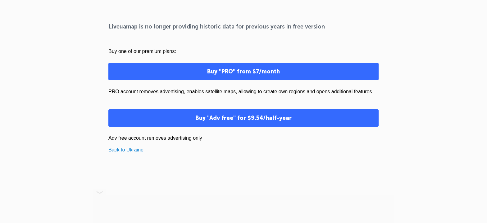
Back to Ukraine (125, 149)
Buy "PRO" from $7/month (243, 71)
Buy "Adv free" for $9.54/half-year (243, 118)
